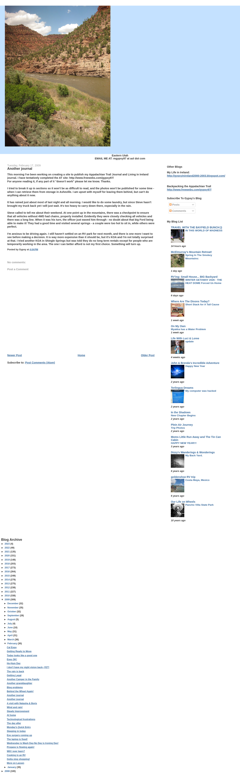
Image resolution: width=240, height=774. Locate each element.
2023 (7, 543)
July (10, 623)
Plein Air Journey (182, 424)
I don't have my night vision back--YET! (28, 667)
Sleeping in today (16, 731)
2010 (7, 595)
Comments (177, 210)
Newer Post (14, 355)
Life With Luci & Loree (185, 338)
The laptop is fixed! (17, 739)
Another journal (15, 695)
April (10, 635)
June (10, 627)
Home (81, 355)
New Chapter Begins (183, 415)
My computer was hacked (200, 390)
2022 (7, 547)
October (12, 611)
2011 (7, 591)
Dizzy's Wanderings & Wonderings (193, 452)
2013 (7, 583)
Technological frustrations (21, 719)
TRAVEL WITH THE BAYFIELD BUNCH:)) (196, 227)
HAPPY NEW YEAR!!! (183, 443)
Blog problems (15, 687)
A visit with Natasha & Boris (22, 703)
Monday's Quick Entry (19, 727)
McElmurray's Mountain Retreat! (191, 251)
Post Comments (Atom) (40, 362)
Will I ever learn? (16, 751)
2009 (7, 599)
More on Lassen (15, 763)
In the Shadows (180, 412)
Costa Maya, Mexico (197, 480)
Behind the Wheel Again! (20, 691)
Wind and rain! (14, 707)
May (9, 631)
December (13, 603)
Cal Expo (11, 647)
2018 (7, 563)
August (11, 619)
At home (11, 715)
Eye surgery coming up (19, 735)
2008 (7, 771)
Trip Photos (178, 427)
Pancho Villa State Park (199, 504)
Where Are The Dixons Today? (190, 301)
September (13, 615)
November (13, 607)
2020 (7, 555)
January (12, 767)
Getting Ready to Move (19, 651)
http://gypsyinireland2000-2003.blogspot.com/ (196, 175)
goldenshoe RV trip (183, 476)
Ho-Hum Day (13, 663)
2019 (7, 559)
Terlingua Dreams (182, 387)
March (11, 639)
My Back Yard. (193, 455)
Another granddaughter (19, 683)
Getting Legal (14, 675)
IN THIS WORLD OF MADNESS (203, 230)
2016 (7, 571)
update (189, 341)
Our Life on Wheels (183, 501)
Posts (174, 204)
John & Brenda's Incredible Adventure (195, 362)
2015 (7, 575)
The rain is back (15, 671)
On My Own (178, 326)
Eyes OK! (12, 659)
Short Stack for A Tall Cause (202, 304)
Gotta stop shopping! (18, 759)
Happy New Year (195, 366)
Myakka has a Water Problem (188, 329)
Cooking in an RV (16, 755)
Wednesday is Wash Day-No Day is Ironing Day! (32, 743)
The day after (14, 723)
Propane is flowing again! (20, 747)
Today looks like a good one (22, 655)
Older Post (147, 355)
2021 (7, 551)
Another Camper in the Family (23, 679)
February (12, 643)
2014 (7, 579)
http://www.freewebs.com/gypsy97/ (189, 189)
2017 (7, 567)
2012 (7, 587)
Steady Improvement (18, 711)
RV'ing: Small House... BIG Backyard (194, 276)
